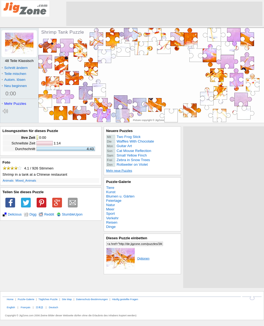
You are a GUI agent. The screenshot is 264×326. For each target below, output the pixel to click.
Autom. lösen (13, 80)
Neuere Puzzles (119, 131)
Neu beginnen (14, 86)
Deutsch (53, 307)
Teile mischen (14, 74)
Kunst (110, 192)
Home (10, 299)
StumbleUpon (72, 214)
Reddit (49, 214)
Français (25, 307)
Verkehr (112, 218)
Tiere (110, 188)
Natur (110, 205)
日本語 (39, 307)
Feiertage (113, 201)
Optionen (128, 258)
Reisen (111, 222)
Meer (110, 209)
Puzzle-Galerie (118, 182)
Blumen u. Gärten (120, 196)
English (11, 307)
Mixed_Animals (26, 180)
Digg (32, 214)
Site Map (67, 299)
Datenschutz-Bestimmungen (92, 299)
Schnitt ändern (14, 68)
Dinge (111, 227)
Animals (8, 180)
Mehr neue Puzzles (119, 170)
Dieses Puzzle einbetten (126, 238)
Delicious (15, 214)
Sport (110, 213)
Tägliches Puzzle (48, 299)
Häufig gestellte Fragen (125, 299)
